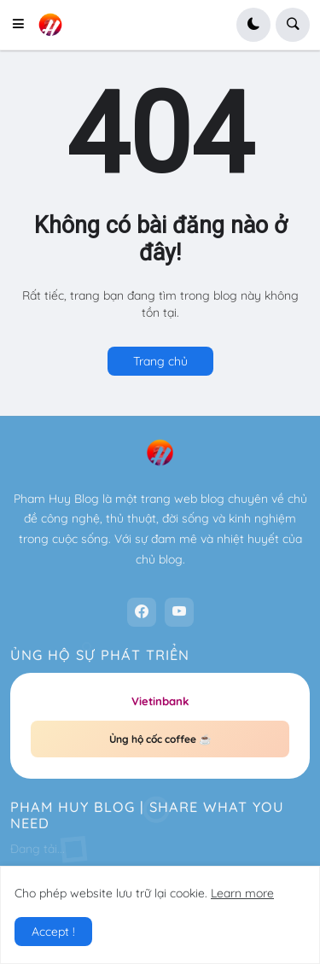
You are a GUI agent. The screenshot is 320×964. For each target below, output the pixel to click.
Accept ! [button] (53, 931)
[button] (23, 25)
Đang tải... (37, 848)
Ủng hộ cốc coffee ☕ (160, 739)
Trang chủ (160, 361)
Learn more (242, 893)
